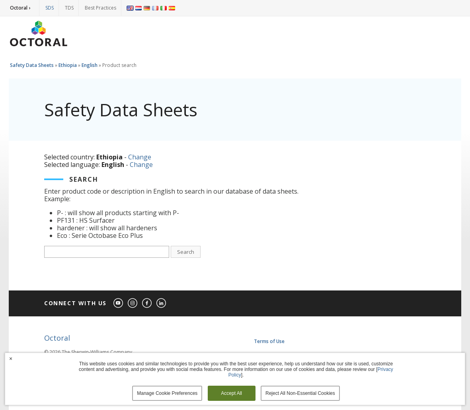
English (90, 65)
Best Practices (100, 7)
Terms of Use (269, 341)
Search (185, 251)
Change (139, 157)
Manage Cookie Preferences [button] (167, 393)
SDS (49, 7)
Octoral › (20, 7)
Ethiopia (68, 65)
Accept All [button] (231, 393)
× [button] (10, 358)
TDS (69, 7)
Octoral (57, 338)
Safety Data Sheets (32, 65)
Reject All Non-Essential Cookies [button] (300, 393)
